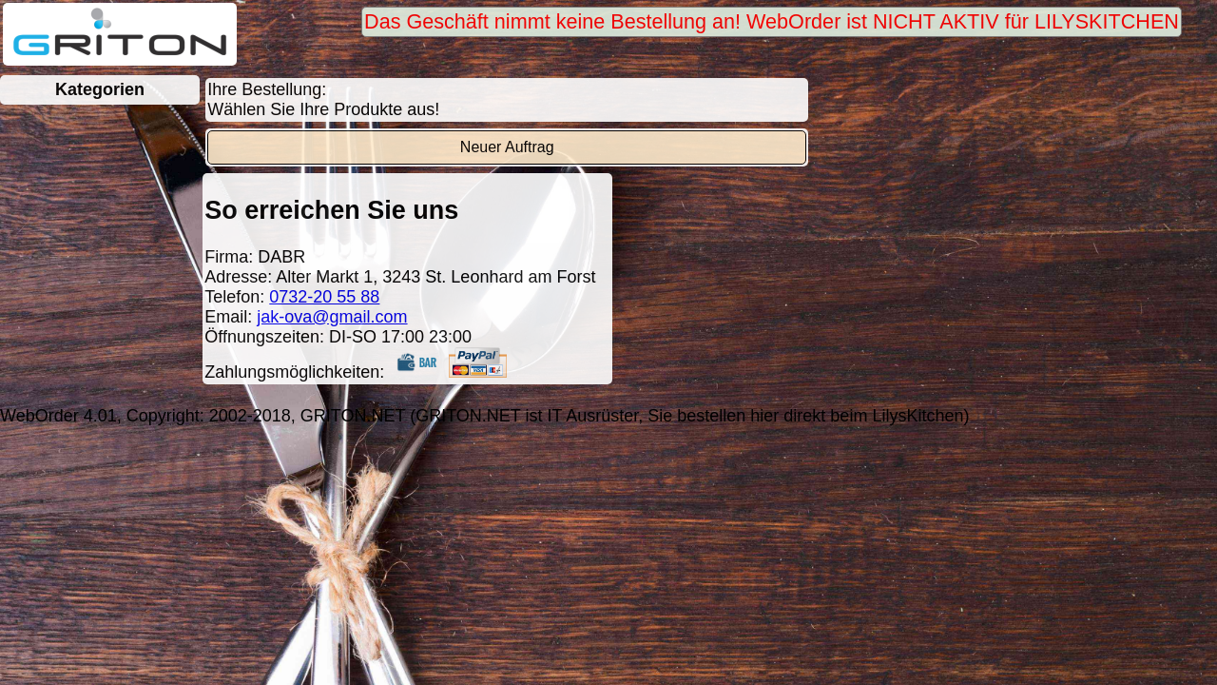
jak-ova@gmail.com (332, 316)
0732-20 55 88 (324, 296)
